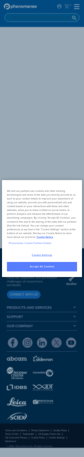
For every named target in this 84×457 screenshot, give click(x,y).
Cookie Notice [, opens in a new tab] (45, 236)
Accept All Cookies (42, 266)
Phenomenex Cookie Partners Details (30, 243)
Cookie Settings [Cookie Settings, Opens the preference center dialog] (42, 255)
